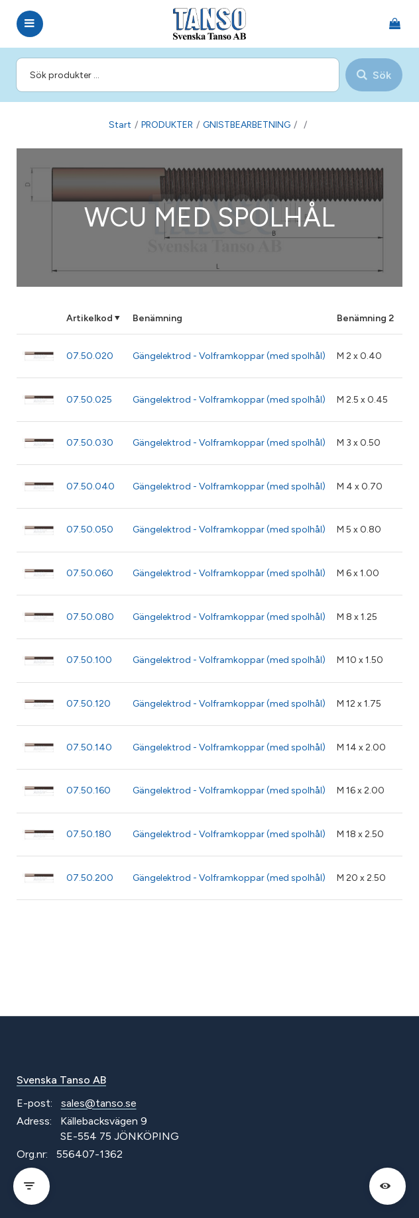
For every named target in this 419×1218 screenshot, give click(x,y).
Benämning (157, 318)
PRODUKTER (167, 124)
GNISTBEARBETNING (246, 124)
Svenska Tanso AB (61, 1080)
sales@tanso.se (99, 1103)
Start (120, 124)
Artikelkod (89, 318)
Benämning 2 (365, 318)
